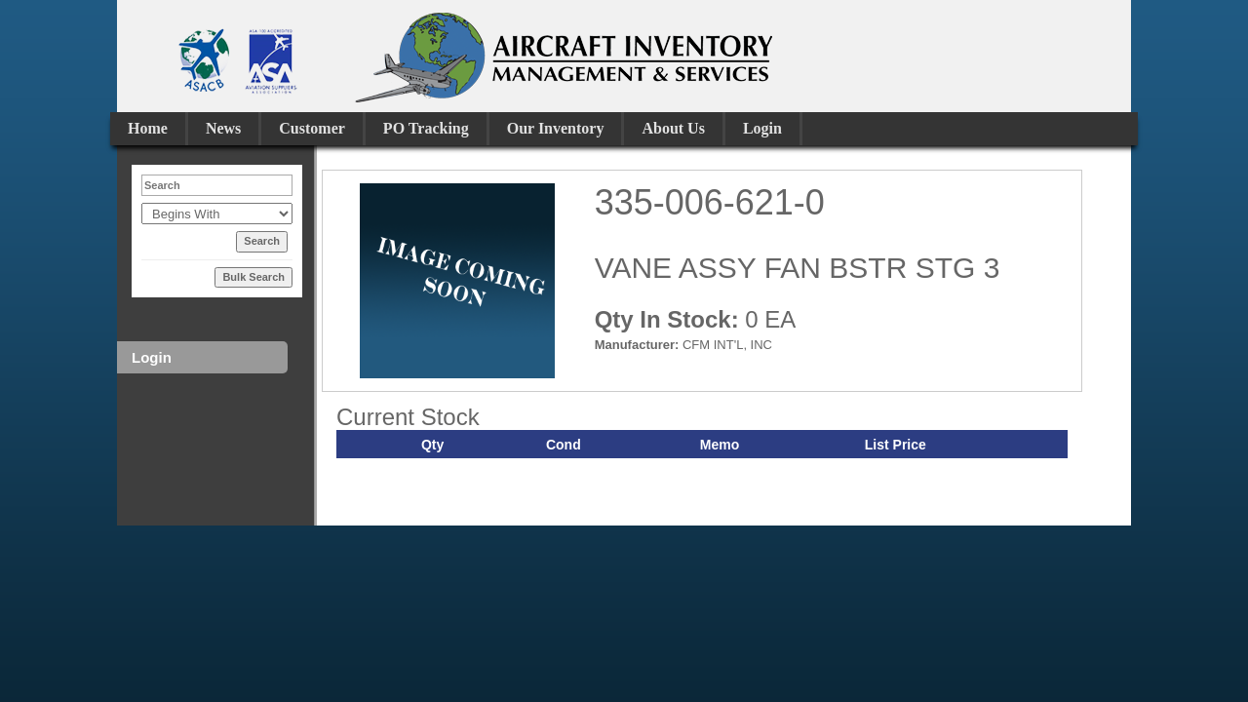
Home (148, 128)
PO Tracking (426, 128)
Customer (312, 128)
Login (762, 128)
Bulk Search (253, 277)
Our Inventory (555, 128)
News (223, 128)
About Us (673, 128)
